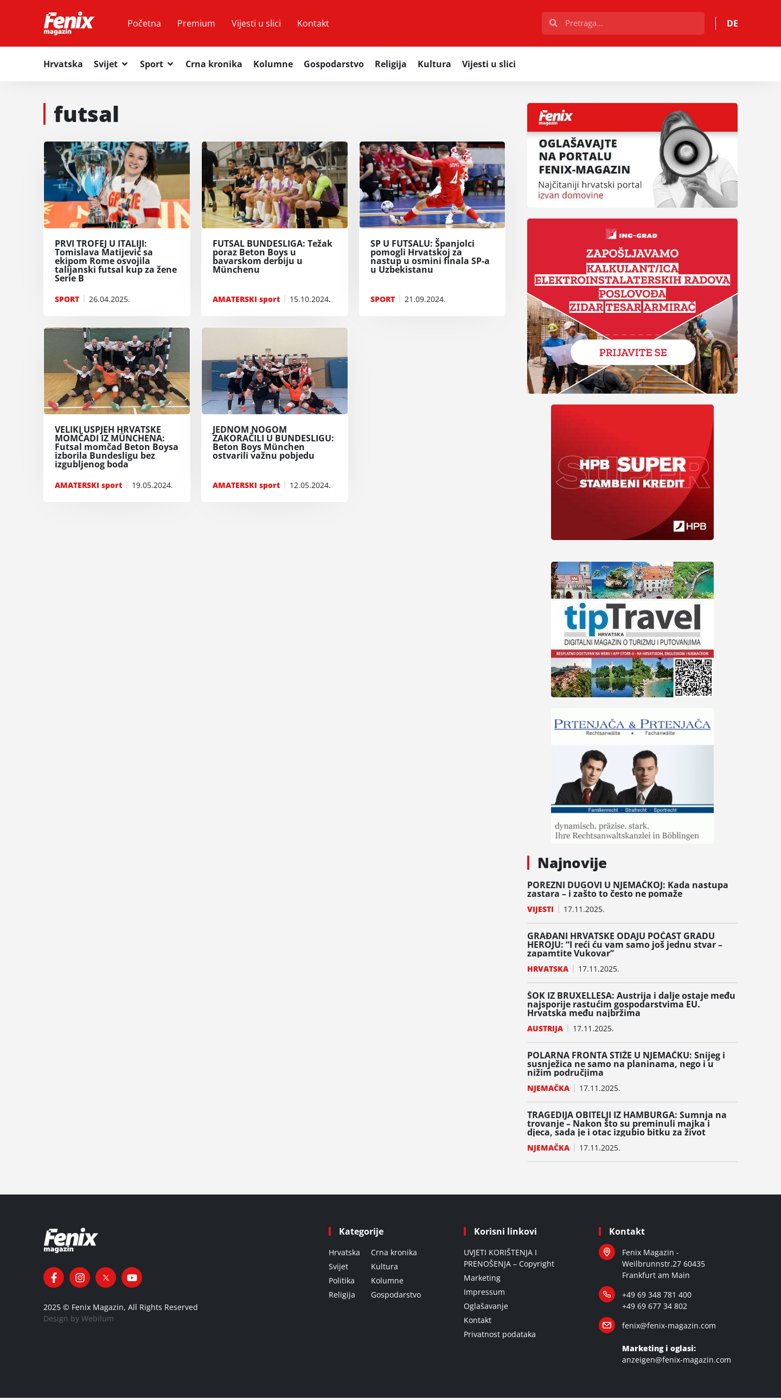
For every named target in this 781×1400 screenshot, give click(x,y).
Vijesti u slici (260, 24)
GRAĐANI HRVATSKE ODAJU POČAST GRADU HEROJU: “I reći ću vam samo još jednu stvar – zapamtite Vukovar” (624, 946)
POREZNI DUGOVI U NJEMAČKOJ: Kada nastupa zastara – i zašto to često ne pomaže (627, 891)
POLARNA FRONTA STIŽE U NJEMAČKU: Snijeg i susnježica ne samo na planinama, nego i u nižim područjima (626, 1066)
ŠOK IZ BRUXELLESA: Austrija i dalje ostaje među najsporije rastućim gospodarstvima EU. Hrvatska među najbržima (631, 1006)
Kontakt (317, 24)
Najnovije (572, 865)
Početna (148, 24)
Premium (200, 24)
